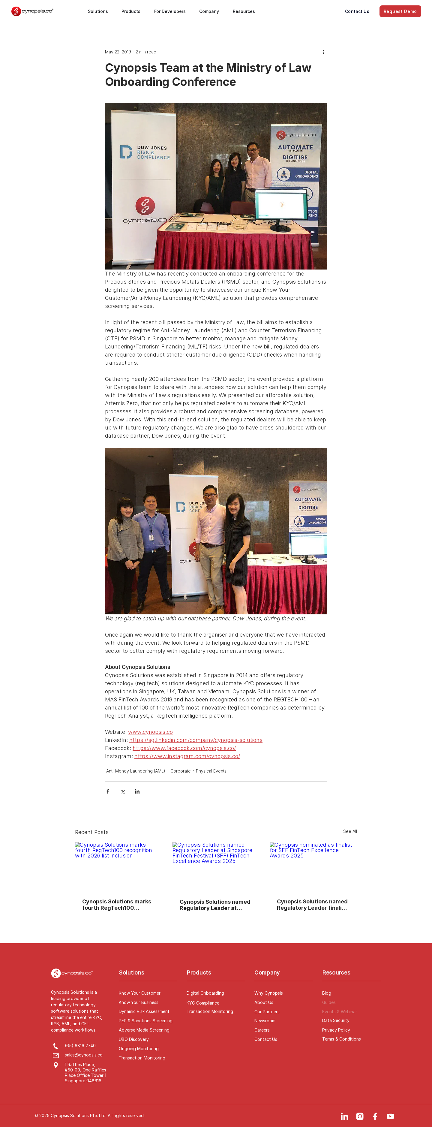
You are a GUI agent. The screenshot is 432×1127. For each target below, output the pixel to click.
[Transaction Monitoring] (148, 1058)
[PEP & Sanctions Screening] (148, 1021)
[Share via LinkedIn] (137, 791)
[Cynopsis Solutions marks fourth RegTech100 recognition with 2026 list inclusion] (118, 866)
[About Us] (283, 1002)
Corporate (180, 770)
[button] (100, 11)
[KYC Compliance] (216, 1003)
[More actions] (323, 51)
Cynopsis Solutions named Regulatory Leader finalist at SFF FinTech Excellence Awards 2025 (312, 904)
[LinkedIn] (344, 1116)
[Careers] (283, 1030)
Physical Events (211, 770)
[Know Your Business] (148, 1002)
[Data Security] (351, 1020)
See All (350, 831)
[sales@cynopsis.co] (87, 1055)
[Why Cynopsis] (283, 993)
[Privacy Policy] (351, 1030)
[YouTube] (390, 1116)
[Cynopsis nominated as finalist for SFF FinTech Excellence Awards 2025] (313, 866)
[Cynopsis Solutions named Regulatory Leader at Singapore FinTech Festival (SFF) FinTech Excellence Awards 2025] (216, 866)
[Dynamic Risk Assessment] (148, 1011)
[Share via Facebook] (108, 791)
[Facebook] (375, 1116)
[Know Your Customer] (148, 993)
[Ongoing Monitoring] (148, 1048)
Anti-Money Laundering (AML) (135, 770)
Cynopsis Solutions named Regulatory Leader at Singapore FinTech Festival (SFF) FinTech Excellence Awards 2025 (216, 905)
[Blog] (351, 993)
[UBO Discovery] (148, 1039)
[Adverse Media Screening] (148, 1030)
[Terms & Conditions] (351, 1039)
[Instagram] (360, 1116)
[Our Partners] (283, 1012)
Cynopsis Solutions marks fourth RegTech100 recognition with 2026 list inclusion (116, 904)
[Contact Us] (357, 11)
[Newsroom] (283, 1021)
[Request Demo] (400, 11)
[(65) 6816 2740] (87, 1045)
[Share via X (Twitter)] (122, 791)
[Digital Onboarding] (216, 993)
